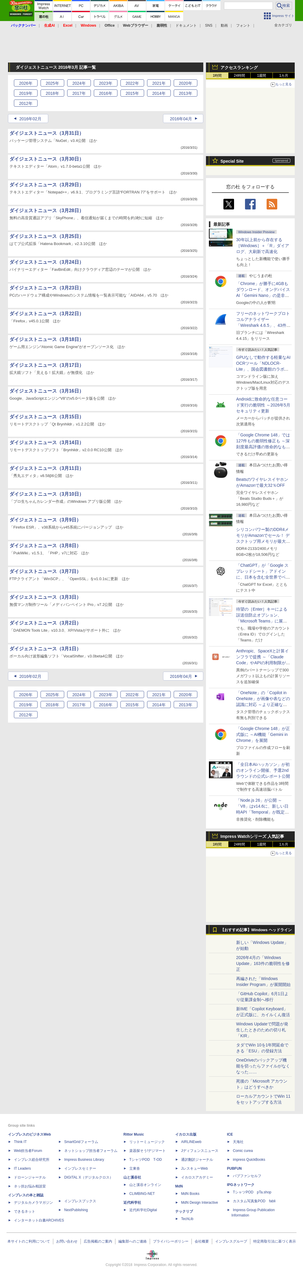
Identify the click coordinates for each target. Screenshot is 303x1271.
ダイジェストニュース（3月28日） (46, 210)
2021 (158, 83)
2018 (52, 93)
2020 (185, 83)
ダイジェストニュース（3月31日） (46, 133)
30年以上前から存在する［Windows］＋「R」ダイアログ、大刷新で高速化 (262, 245)
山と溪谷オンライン (145, 1185)
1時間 (217, 75)
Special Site (232, 161)
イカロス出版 (185, 1134)
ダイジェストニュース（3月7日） (45, 571)
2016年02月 (30, 118)
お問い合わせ (67, 1241)
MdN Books (190, 1194)
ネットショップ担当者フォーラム (90, 1151)
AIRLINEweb (191, 1142)
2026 (25, 83)
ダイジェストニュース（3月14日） (46, 442)
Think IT (20, 1142)
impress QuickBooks (249, 1160)
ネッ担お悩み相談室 (30, 1186)
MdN (179, 1186)
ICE (230, 1134)
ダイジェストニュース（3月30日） (46, 158)
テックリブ (184, 1211)
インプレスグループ (231, 1241)
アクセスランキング (239, 67)
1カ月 (284, 75)
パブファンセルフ (247, 1176)
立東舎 (134, 1168)
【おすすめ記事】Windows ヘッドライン (256, 930)
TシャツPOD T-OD (145, 1160)
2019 (25, 93)
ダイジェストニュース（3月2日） (45, 622)
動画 (224, 25)
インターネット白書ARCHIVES (39, 1220)
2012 (25, 103)
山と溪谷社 (132, 1177)
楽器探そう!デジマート (147, 1151)
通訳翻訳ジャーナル (197, 1160)
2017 (79, 93)
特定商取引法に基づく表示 (274, 1241)
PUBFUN (234, 1168)
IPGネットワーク (240, 1185)
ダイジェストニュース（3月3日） (45, 597)
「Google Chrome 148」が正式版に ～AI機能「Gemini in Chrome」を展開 (263, 734)
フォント (243, 25)
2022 (132, 83)
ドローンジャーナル (30, 1177)
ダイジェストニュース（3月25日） (46, 236)
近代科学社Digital (143, 1210)
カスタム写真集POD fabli (254, 1201)
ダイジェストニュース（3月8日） (45, 545)
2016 (105, 93)
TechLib (187, 1219)
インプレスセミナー (80, 1168)
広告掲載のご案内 (98, 1241)
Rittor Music (133, 1134)
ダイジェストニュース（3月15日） (46, 416)
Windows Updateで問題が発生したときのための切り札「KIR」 (262, 1030)
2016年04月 (181, 118)
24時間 (239, 75)
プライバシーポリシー (170, 1241)
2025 (52, 83)
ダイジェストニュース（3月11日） (46, 468)
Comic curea (243, 1151)
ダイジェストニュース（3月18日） (46, 339)
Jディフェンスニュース (199, 1151)
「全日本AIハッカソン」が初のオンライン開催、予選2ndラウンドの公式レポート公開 (263, 770)
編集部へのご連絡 (132, 1241)
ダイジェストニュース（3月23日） (46, 287)
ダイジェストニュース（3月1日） (45, 648)
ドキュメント (186, 25)
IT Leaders (22, 1168)
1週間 (261, 75)
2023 (105, 83)
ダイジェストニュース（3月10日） (46, 494)
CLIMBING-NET (142, 1194)
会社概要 (202, 1241)
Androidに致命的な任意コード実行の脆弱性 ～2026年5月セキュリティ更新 (263, 405)
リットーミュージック (147, 1142)
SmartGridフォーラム (81, 1142)
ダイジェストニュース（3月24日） (46, 262)
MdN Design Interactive (199, 1202)
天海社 (238, 1142)
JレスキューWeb (194, 1168)
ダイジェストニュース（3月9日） (45, 519)
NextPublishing (76, 1210)
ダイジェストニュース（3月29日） (46, 184)
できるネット (24, 1211)
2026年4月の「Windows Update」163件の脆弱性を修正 (263, 963)
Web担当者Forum (28, 1151)
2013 (185, 93)
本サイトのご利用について (28, 1241)
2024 (79, 83)
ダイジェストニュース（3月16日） (46, 390)
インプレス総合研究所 (31, 1160)
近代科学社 (132, 1202)
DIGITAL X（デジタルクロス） (88, 1177)
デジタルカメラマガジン (33, 1202)
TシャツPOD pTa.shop (252, 1192)
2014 (158, 93)
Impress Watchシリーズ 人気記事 (252, 836)
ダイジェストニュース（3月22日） (46, 313)
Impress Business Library (84, 1160)
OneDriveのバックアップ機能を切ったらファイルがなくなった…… (263, 1066)
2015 (132, 93)
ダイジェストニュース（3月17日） (46, 365)
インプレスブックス (80, 1201)
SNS (208, 25)
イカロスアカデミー (197, 1177)
